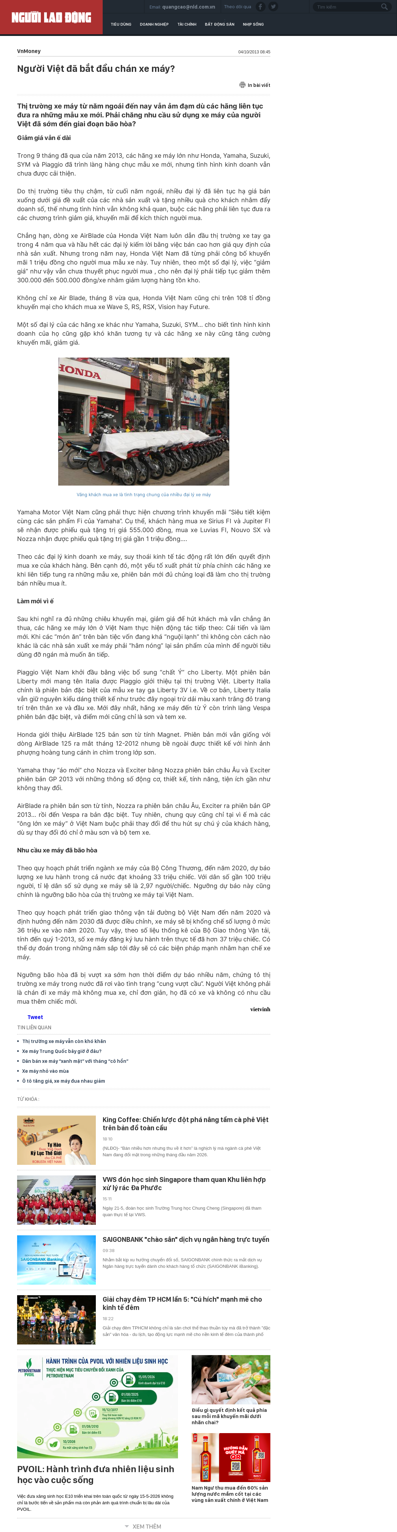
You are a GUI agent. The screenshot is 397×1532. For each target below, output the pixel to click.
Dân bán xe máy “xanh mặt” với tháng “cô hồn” (75, 1061)
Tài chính (186, 24)
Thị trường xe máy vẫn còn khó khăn (64, 1041)
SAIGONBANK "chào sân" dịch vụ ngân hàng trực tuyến (186, 1239)
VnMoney (28, 51)
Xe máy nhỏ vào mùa (45, 1071)
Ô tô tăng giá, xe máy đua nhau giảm (63, 1081)
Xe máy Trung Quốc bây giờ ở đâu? (62, 1051)
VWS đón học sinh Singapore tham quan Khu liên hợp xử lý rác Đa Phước (184, 1183)
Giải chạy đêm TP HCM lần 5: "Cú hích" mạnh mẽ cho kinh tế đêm (182, 1303)
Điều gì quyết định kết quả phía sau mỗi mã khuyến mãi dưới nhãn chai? (229, 1416)
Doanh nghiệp (154, 24)
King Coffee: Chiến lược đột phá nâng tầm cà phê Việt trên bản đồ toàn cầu (186, 1124)
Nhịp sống (253, 24)
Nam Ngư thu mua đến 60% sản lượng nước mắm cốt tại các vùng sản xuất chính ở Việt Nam (230, 1494)
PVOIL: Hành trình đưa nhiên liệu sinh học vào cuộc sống (95, 1474)
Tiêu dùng (121, 24)
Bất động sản (219, 24)
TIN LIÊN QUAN (34, 1027)
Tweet (35, 1017)
